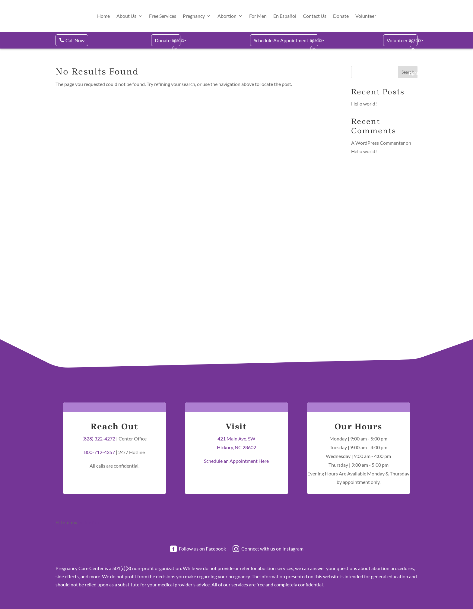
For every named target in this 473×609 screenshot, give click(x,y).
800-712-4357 (99, 452)
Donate (341, 16)
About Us (126, 16)
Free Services (162, 16)
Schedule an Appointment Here (236, 461)
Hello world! (364, 103)
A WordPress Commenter (378, 143)
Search (408, 71)
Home (103, 16)
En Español (284, 16)
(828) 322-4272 (98, 438)
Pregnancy (194, 16)
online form (90, 522)
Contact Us (314, 16)
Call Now (74, 40)
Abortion (227, 16)
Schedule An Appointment (281, 40)
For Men (258, 16)
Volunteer (365, 16)
